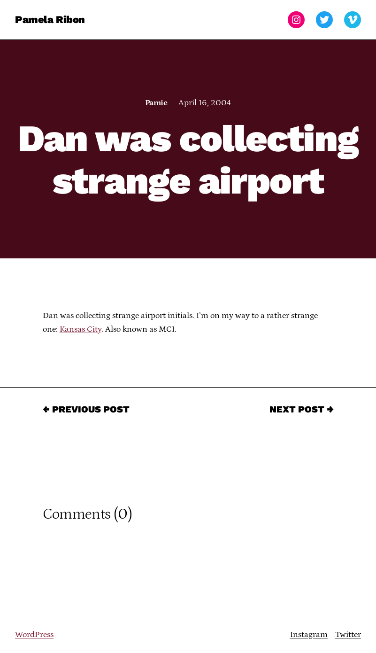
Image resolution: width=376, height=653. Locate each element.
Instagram (309, 634)
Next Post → (301, 409)
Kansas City (80, 329)
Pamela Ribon (50, 19)
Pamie (156, 103)
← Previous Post (86, 409)
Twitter (348, 634)
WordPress (34, 634)
